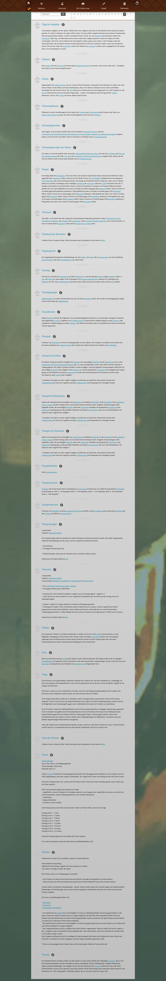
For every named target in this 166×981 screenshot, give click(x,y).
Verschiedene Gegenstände (52, 908)
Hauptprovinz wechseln (83, 224)
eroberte (89, 221)
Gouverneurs (81, 489)
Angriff (58, 375)
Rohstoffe (98, 36)
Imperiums (56, 178)
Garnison (98, 966)
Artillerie (73, 586)
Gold (43, 181)
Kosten (118, 218)
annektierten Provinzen (74, 511)
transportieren (93, 410)
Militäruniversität (64, 134)
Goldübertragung (77, 321)
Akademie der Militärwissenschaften (103, 134)
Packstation (101, 370)
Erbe (71, 90)
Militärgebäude (47, 761)
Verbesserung (77, 437)
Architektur (46, 134)
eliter (43, 279)
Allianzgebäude (80, 154)
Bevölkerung (60, 176)
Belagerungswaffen (55, 533)
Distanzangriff (76, 581)
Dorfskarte (97, 115)
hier (103, 240)
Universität (54, 134)
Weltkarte (41, 5)
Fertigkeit (45, 489)
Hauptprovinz (109, 362)
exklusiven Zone (65, 345)
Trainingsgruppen (64, 282)
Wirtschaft (62, 5)
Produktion (80, 183)
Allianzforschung (92, 154)
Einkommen (110, 218)
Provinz (44, 260)
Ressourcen (47, 905)
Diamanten (102, 189)
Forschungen (93, 112)
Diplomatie (124, 5)
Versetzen (77, 362)
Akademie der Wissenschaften (80, 134)
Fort (78, 365)
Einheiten (45, 282)
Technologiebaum (100, 137)
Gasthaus (92, 46)
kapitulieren (62, 224)
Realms (59, 913)
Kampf (103, 5)
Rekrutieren (77, 402)
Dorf (112, 282)
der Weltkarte (112, 345)
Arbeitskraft (46, 221)
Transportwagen (102, 257)
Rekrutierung (64, 277)
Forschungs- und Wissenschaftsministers (88, 156)
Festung (48, 66)
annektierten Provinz (49, 365)
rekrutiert (87, 299)
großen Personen (60, 85)
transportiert (70, 372)
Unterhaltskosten (47, 661)
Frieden (61, 95)
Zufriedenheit (96, 178)
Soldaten (112, 277)
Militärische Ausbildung (60, 581)
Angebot (57, 321)
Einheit (83, 257)
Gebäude (82, 112)
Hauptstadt (107, 402)
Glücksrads (45, 38)
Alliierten (116, 321)
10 (137, 3)
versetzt (50, 405)
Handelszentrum (67, 365)
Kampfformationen (81, 66)
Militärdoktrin (63, 301)
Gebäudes (86, 132)
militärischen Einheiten (49, 115)
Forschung (93, 132)
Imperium (119, 511)
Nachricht (49, 318)
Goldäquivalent (47, 383)
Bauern (100, 277)
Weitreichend (50, 586)
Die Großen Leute (82, 5)
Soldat (91, 257)
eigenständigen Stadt (68, 260)
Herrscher (60, 66)
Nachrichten (95, 637)
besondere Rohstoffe (99, 221)
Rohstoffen (66, 46)
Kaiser (44, 93)
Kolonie (50, 260)
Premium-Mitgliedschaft (89, 279)
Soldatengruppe (47, 299)
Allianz (98, 634)
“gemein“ (114, 93)
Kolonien (48, 514)
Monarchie (88, 581)
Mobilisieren (79, 277)
